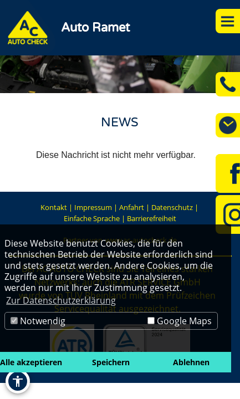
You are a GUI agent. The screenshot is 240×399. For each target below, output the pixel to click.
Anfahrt (131, 207)
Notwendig (38, 321)
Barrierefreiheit (151, 218)
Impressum (93, 207)
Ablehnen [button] (191, 362)
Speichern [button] (111, 362)
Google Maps (179, 321)
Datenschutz (172, 207)
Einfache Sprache (92, 218)
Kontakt (53, 207)
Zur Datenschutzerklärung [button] (61, 300)
